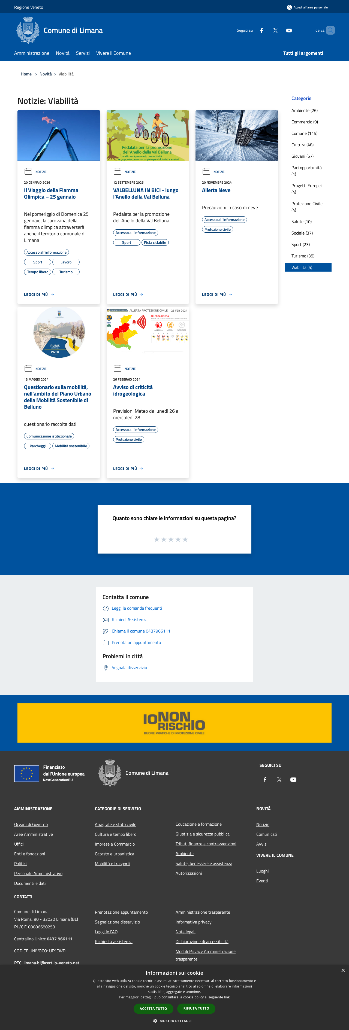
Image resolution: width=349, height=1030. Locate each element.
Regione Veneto (28, 7)
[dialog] (174, 997)
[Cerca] (328, 30)
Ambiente (185, 853)
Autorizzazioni (189, 873)
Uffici (19, 844)
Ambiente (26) (304, 110)
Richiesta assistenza (114, 941)
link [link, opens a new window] (227, 997)
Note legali (185, 931)
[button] (174, 1020)
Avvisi (261, 844)
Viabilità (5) (301, 267)
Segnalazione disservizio (117, 922)
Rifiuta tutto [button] (196, 1008)
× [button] (343, 971)
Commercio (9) (304, 122)
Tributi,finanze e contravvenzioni (206, 843)
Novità (46, 74)
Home (26, 74)
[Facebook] (252, 30)
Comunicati (266, 834)
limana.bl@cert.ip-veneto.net (51, 962)
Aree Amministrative (33, 834)
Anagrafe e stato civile (115, 824)
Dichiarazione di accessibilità (202, 941)
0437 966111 (60, 938)
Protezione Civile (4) (307, 206)
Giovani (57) (302, 156)
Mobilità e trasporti (112, 863)
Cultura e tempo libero (115, 834)
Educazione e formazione (199, 824)
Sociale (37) (302, 233)
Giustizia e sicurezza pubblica (203, 834)
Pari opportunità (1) (306, 170)
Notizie (35, 171)
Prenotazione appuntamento (121, 912)
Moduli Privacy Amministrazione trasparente (206, 955)
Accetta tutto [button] (153, 1008)
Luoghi (262, 871)
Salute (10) (301, 221)
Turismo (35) (302, 256)
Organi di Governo (31, 824)
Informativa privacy (194, 922)
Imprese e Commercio (115, 844)
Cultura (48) (302, 144)
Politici (20, 863)
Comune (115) (304, 133)
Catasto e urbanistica (114, 853)
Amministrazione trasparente (203, 912)
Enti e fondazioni (29, 853)
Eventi (262, 880)
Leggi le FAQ (106, 931)
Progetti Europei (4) (306, 188)
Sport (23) (300, 244)
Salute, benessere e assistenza (204, 863)
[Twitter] (266, 30)
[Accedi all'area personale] (307, 7)
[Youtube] (279, 30)
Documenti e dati (30, 883)
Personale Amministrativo (38, 873)
